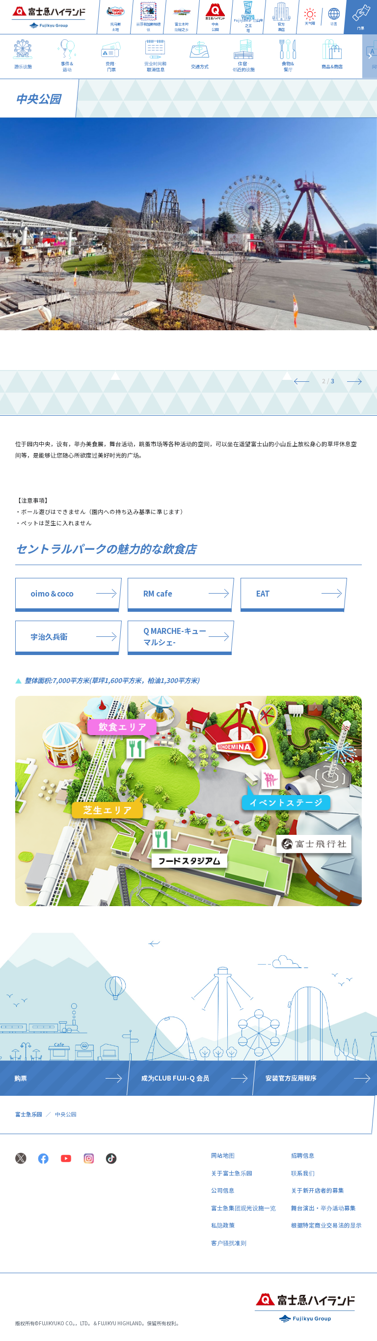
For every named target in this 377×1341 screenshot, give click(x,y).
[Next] (350, 381)
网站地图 (223, 1155)
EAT (263, 593)
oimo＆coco (52, 593)
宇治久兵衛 (48, 636)
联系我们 (303, 1173)
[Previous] (305, 381)
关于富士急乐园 (231, 1173)
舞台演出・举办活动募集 (323, 1208)
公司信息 (223, 1190)
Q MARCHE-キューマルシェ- (174, 636)
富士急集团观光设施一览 (243, 1208)
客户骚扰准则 (228, 1243)
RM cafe (157, 593)
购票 (20, 1078)
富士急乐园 (28, 1114)
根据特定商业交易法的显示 (326, 1225)
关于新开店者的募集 (317, 1190)
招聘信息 (303, 1155)
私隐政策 (223, 1225)
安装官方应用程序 (291, 1078)
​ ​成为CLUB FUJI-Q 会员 (174, 1078)
